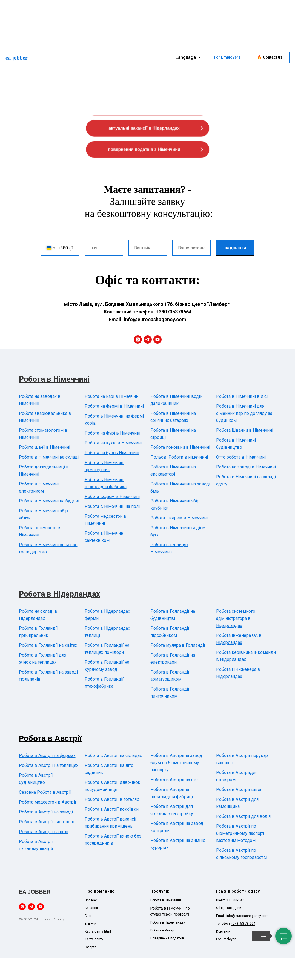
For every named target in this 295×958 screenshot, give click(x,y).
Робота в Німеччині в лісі (242, 396)
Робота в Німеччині (54, 379)
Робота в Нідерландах (59, 594)
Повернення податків (167, 938)
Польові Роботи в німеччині (179, 457)
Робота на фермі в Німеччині (114, 406)
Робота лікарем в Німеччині (179, 517)
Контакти (223, 931)
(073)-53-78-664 (243, 923)
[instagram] (138, 339)
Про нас (91, 900)
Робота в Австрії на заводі (46, 812)
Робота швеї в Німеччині (44, 447)
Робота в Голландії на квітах (48, 645)
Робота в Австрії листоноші (47, 821)
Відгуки (90, 923)
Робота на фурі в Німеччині (112, 433)
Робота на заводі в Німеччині (246, 467)
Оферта (90, 947)
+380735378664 (173, 312)
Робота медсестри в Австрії (47, 802)
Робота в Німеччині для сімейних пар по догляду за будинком (244, 413)
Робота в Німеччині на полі (112, 506)
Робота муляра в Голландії (177, 645)
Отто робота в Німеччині (241, 457)
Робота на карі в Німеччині (112, 396)
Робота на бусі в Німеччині (112, 452)
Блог (88, 916)
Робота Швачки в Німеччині (244, 430)
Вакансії (91, 908)
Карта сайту (94, 939)
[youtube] (157, 339)
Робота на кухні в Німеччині (113, 442)
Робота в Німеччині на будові (49, 501)
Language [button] (186, 57)
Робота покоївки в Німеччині (180, 447)
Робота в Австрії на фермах (47, 755)
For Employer (226, 939)
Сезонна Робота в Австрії (45, 792)
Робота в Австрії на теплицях (48, 765)
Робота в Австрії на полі (43, 831)
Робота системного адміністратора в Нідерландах (235, 618)
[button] (270, 57)
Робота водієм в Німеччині (112, 496)
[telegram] (148, 339)
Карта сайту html (98, 931)
